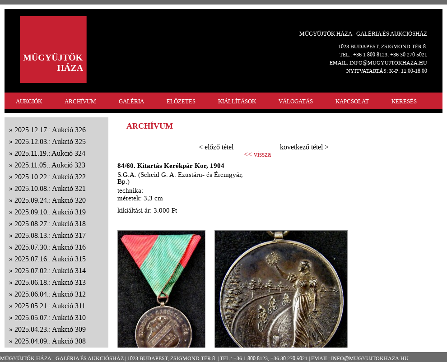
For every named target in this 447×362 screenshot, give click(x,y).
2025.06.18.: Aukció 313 (50, 282)
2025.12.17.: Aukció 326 (50, 130)
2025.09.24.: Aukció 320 (50, 200)
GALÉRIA (131, 101)
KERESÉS (404, 101)
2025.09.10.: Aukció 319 (50, 212)
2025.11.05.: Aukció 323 (49, 165)
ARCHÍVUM (80, 101)
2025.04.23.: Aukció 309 (50, 329)
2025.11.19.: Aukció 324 (49, 153)
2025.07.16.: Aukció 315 (50, 259)
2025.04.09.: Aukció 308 (50, 341)
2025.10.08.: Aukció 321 (50, 188)
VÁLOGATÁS (296, 101)
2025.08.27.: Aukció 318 (50, 223)
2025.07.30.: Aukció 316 (50, 247)
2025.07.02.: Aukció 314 (50, 270)
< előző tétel (216, 147)
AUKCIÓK (29, 101)
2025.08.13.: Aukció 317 (50, 235)
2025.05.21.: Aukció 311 (49, 306)
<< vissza (257, 154)
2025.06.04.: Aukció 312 (50, 294)
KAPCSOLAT (352, 101)
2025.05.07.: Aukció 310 (50, 317)
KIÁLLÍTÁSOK (237, 101)
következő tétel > (304, 147)
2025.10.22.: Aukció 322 (50, 176)
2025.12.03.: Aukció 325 (50, 141)
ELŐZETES (181, 101)
